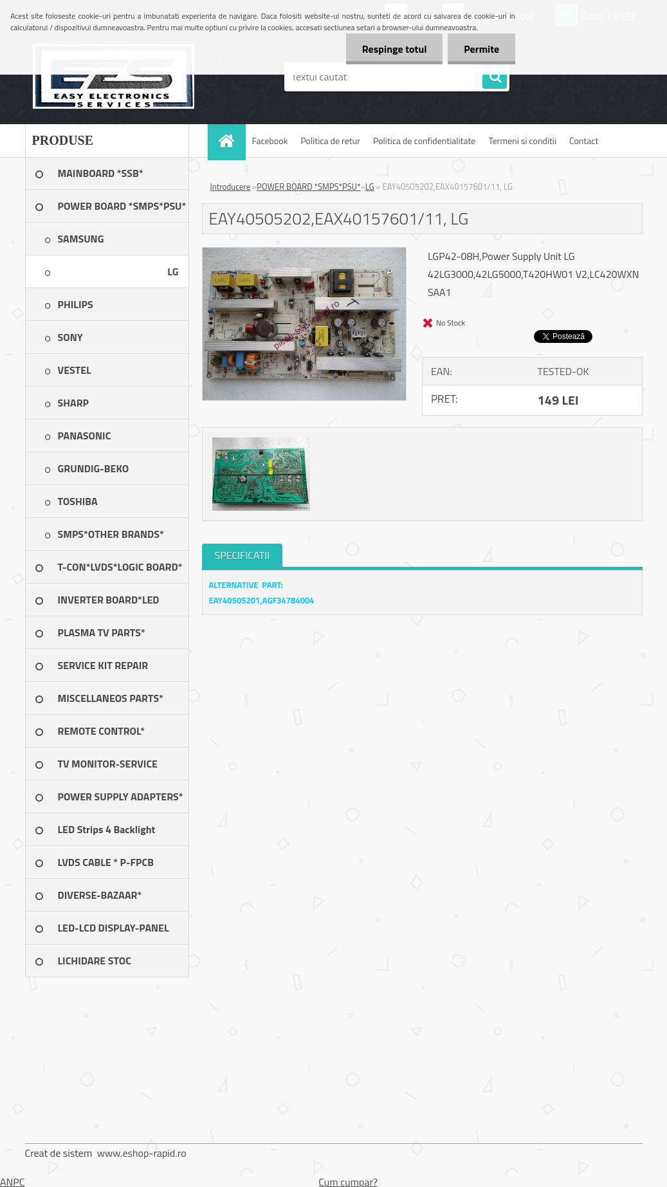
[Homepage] (231, 140)
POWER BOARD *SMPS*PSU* (309, 186)
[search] (494, 77)
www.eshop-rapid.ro (142, 1153)
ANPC (12, 1182)
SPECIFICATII (242, 555)
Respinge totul (393, 49)
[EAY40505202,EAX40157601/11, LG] (305, 253)
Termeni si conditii (522, 140)
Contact (583, 140)
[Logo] (113, 76)
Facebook (270, 140)
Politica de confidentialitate (424, 140)
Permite (481, 49)
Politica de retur (330, 140)
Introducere (230, 186)
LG (369, 186)
